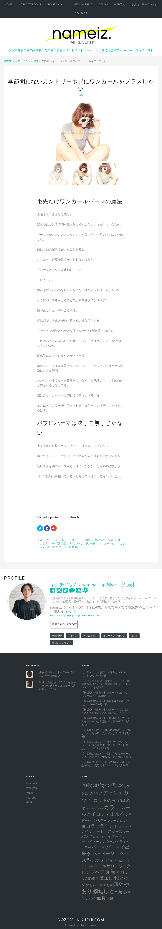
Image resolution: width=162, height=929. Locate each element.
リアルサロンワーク (112, 866)
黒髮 (110, 898)
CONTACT (81, 13)
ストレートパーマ (101, 837)
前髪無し (104, 878)
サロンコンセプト (61, 642)
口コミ (134, 635)
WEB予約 (119, 4)
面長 (101, 897)
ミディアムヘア (115, 860)
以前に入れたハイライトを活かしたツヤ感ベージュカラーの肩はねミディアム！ (57, 685)
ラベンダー (87, 866)
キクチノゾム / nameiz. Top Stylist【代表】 (93, 584)
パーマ (45, 547)
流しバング (94, 885)
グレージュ (114, 820)
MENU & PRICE (83, 4)
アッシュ (113, 792)
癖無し (101, 891)
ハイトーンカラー (99, 841)
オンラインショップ (114, 635)
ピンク (96, 854)
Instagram (31, 788)
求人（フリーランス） (144, 4)
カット (114, 543)
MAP (71, 612)
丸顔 (64, 543)
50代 (121, 785)
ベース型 (54, 543)
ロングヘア (93, 871)
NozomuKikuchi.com (81, 920)
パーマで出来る (68, 547)
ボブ (81, 95)
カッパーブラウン (71, 540)
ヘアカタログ (90, 635)
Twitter (30, 792)
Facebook (31, 783)
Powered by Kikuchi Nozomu (81, 925)
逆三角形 (118, 891)
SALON (103, 4)
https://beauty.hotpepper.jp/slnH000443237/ (74, 615)
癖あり (108, 885)
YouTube (31, 797)
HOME (8, 4)
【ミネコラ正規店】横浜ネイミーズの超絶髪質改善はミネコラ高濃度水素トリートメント (106, 684)
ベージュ (110, 853)
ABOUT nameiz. (55, 4)
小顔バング (98, 540)
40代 (92, 543)
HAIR (29, 802)
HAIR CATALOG (28, 4)
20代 (79, 543)
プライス (73, 635)
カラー (112, 807)
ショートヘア (100, 831)
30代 (86, 543)
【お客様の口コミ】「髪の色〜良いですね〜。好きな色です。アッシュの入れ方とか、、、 (106, 745)
